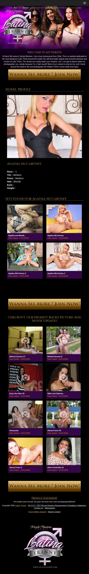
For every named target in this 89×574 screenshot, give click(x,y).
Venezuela (13, 431)
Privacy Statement (44, 498)
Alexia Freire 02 (54, 431)
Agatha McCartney (55, 235)
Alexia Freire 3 (15, 467)
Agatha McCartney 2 (17, 273)
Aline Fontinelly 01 (55, 467)
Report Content (54, 512)
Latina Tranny (20, 505)
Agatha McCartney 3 (56, 273)
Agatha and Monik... (17, 235)
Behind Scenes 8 (54, 357)
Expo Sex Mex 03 (16, 394)
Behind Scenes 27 (17, 357)
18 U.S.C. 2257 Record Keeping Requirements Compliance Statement (57, 505)
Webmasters (50, 508)
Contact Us (38, 508)
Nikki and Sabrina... (56, 394)
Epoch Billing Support (37, 512)
